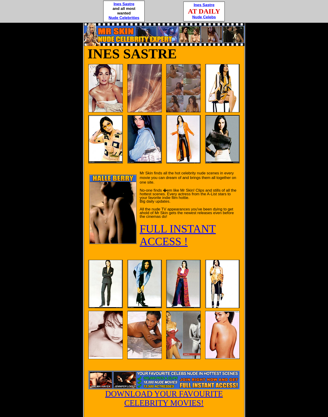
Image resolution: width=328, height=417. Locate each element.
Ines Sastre (124, 4)
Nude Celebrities (124, 18)
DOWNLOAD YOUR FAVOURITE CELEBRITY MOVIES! (164, 395)
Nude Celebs (204, 17)
